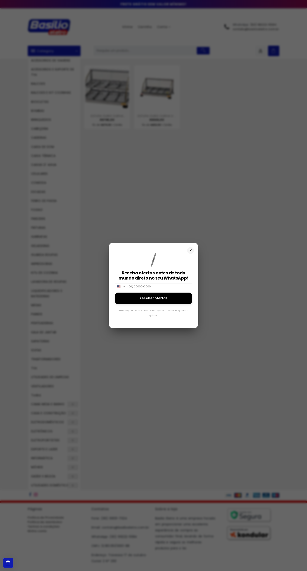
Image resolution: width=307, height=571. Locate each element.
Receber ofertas (153, 298)
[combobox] (120, 286)
